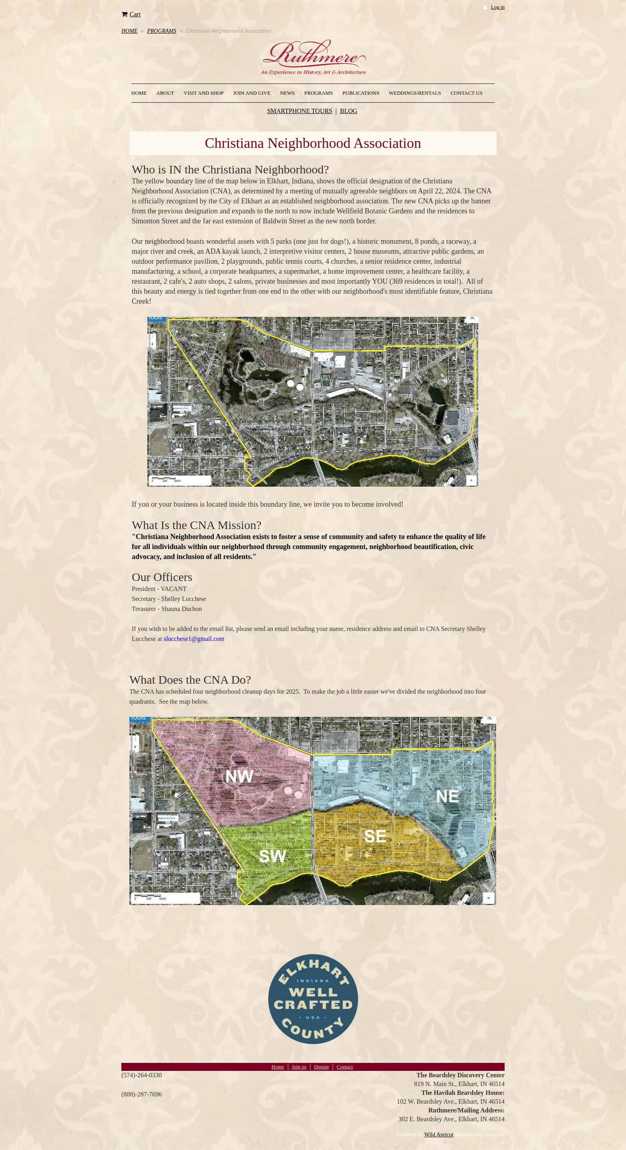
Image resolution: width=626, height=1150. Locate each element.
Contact (345, 1067)
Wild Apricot (439, 1135)
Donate (321, 1067)
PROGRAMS (161, 31)
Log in (498, 7)
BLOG (349, 110)
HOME (129, 31)
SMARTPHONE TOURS (299, 110)
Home (277, 1067)
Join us (299, 1067)
